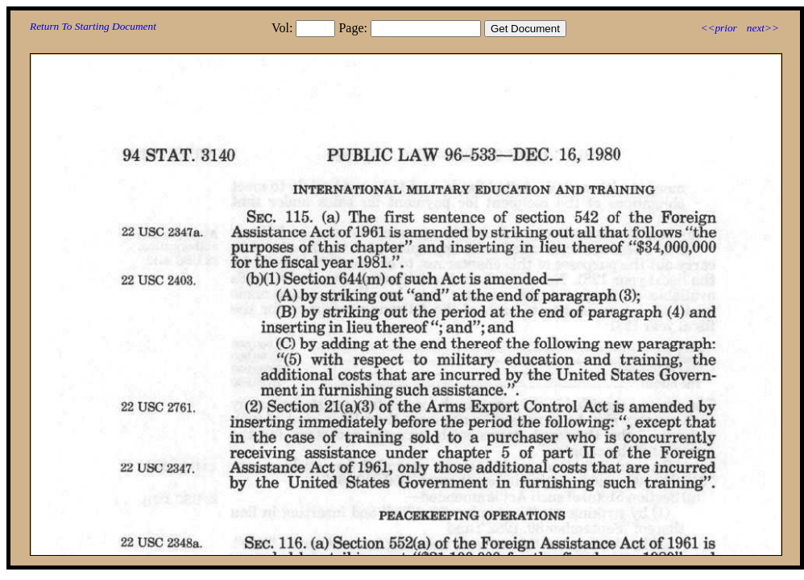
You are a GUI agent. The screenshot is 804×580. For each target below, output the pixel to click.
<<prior (718, 28)
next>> (763, 28)
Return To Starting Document (93, 26)
